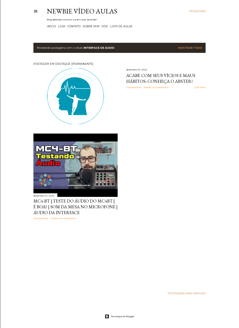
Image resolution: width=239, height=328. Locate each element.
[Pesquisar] (197, 11)
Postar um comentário (156, 87)
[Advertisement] (75, 255)
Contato (74, 26)
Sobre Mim (91, 26)
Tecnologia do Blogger (119, 316)
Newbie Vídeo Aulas (82, 11)
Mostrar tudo (190, 47)
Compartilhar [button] (133, 87)
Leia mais (200, 87)
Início (51, 26)
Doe (105, 26)
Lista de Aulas (121, 26)
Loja (61, 26)
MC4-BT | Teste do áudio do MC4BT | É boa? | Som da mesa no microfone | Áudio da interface (75, 206)
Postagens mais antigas (187, 293)
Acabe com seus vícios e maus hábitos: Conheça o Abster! (160, 78)
